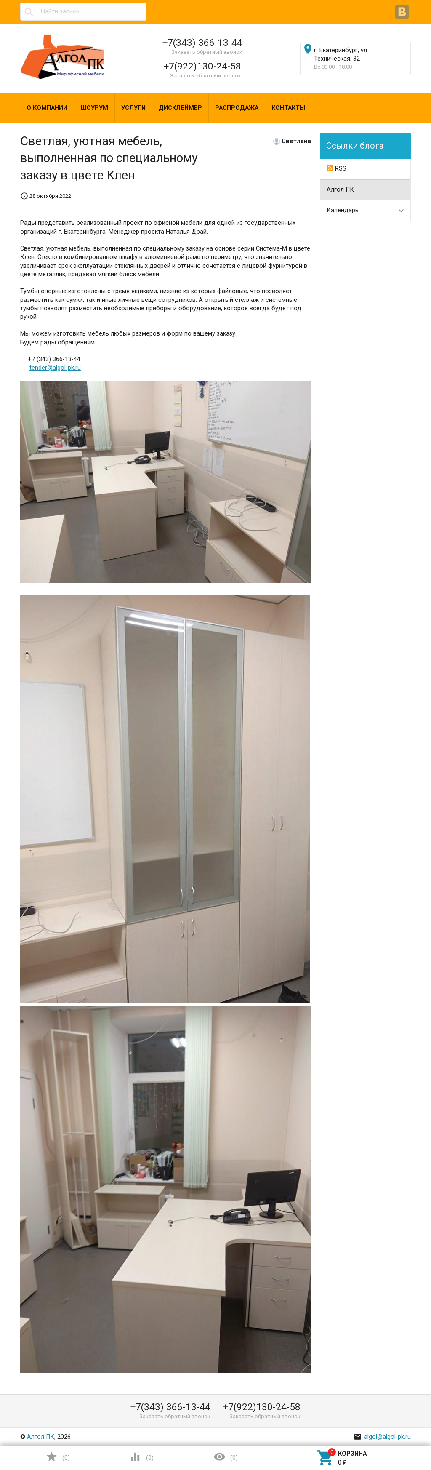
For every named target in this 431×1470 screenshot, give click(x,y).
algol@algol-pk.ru (382, 1437)
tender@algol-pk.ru (55, 367)
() (57, 1457)
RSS (336, 168)
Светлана (296, 141)
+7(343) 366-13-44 (202, 42)
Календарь (343, 210)
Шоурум (94, 108)
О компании (47, 108)
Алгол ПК (340, 189)
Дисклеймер (180, 108)
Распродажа (236, 108)
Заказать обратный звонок (206, 52)
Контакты (288, 108)
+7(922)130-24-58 (202, 66)
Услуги (133, 108)
